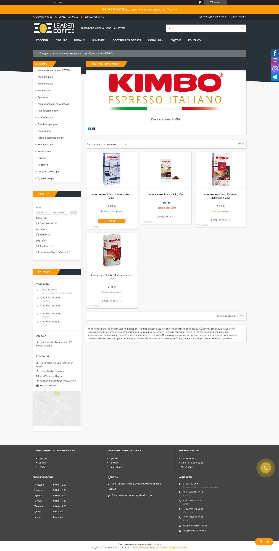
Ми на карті (187, 467)
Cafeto (42, 467)
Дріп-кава (43, 97)
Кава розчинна (45, 77)
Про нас (61, 40)
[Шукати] (242, 28)
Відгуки (175, 40)
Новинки (154, 40)
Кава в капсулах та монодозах (54, 104)
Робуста (114, 462)
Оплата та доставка (192, 462)
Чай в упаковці (45, 117)
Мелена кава (45, 90)
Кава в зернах (45, 83)
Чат (264, 541)
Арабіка (114, 458)
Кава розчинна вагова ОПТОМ (54, 70)
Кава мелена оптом (75, 53)
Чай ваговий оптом (48, 110)
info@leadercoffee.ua (51, 376)
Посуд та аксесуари (48, 171)
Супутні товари (46, 178)
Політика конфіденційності (173, 547)
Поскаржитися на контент (145, 547)
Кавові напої (44, 131)
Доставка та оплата (127, 40)
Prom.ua (156, 544)
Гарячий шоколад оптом (51, 137)
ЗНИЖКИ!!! (99, 40)
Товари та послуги (50, 53)
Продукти (43, 164)
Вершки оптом (45, 144)
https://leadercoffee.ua (52, 371)
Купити (112, 220)
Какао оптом (44, 151)
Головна (42, 40)
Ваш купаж (116, 467)
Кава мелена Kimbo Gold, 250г (166, 194)
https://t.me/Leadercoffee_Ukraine (58, 380)
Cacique (43, 458)
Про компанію (188, 458)
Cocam (42, 462)
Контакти (195, 40)
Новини (79, 40)
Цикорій (42, 158)
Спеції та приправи (48, 124)
